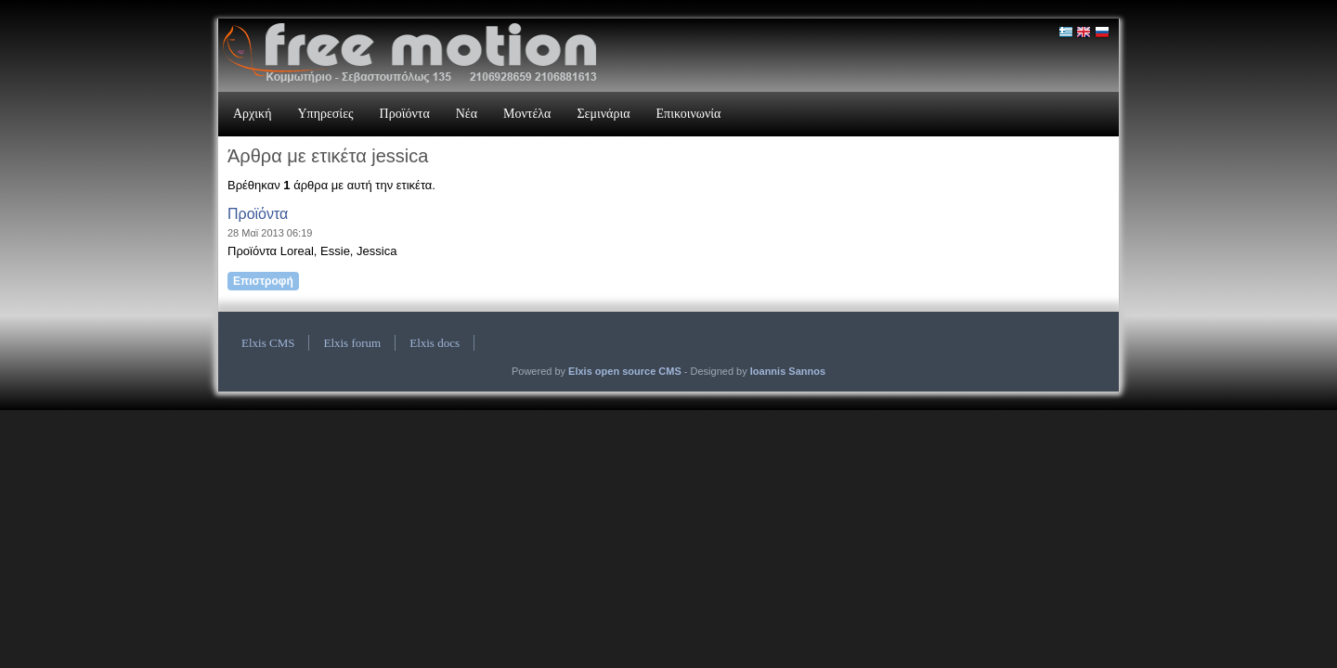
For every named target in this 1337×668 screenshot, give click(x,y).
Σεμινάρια (603, 114)
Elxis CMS (267, 343)
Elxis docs (434, 343)
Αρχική (252, 114)
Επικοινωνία (688, 114)
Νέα (466, 114)
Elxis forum (352, 343)
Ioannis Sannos (787, 371)
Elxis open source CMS (624, 371)
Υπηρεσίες (325, 114)
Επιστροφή (263, 281)
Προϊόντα (405, 114)
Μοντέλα (527, 114)
